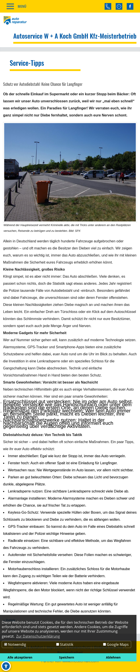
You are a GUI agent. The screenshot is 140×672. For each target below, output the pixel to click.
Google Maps (116, 644)
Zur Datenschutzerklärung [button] (38, 636)
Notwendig (15, 644)
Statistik (64, 644)
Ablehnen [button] (113, 657)
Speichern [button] (66, 657)
